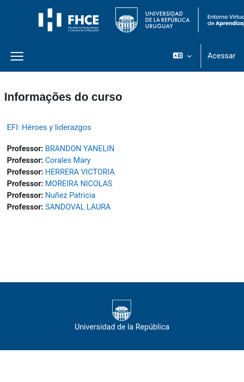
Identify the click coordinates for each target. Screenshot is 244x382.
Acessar (221, 55)
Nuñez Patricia (70, 195)
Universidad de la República (122, 316)
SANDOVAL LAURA (78, 207)
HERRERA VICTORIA (79, 172)
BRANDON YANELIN (79, 148)
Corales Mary (68, 160)
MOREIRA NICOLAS (78, 183)
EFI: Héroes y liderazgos (49, 127)
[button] (182, 56)
